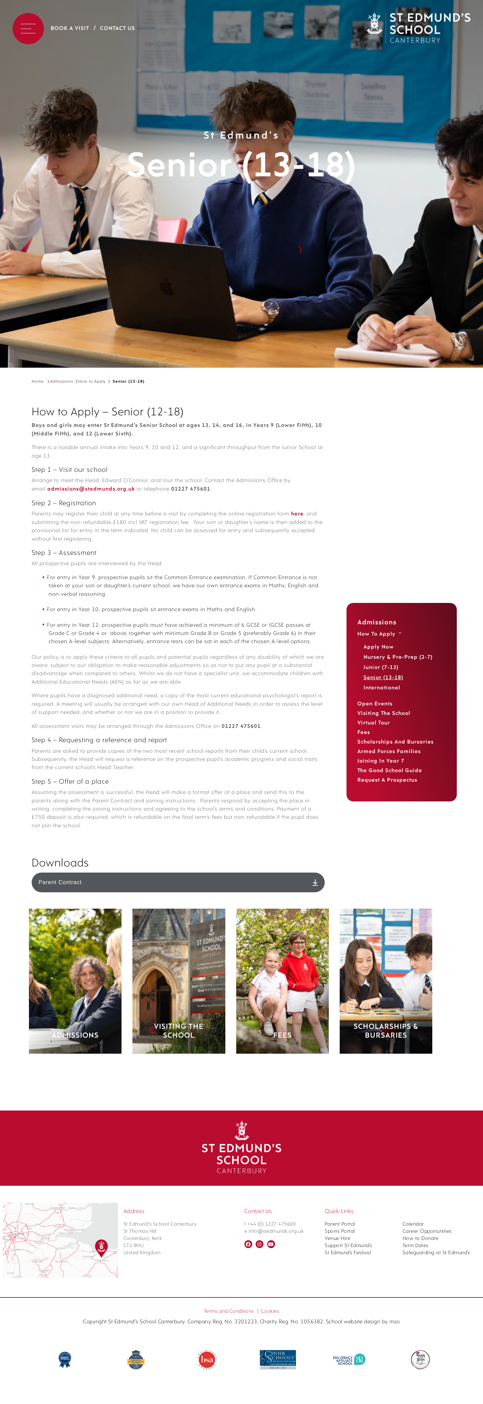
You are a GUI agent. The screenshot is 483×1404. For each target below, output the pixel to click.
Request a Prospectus (387, 780)
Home (38, 382)
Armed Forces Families (389, 751)
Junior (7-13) (381, 667)
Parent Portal (340, 1387)
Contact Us (117, 28)
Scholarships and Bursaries (395, 742)
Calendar (413, 1387)
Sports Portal (340, 1395)
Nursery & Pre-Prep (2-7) (398, 657)
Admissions (61, 382)
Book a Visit (70, 28)
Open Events (374, 704)
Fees (363, 732)
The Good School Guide (389, 770)
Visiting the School (383, 713)
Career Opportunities (427, 1395)
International (382, 688)
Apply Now (379, 647)
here (94, 574)
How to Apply (92, 382)
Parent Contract (178, 1076)
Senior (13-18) (383, 678)
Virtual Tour (373, 723)
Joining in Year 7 (380, 761)
